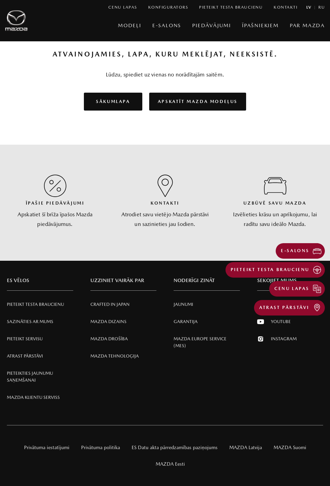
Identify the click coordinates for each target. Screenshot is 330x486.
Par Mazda (307, 25)
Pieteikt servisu (25, 338)
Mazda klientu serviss (33, 397)
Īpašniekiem (260, 25)
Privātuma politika (100, 447)
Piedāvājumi (211, 25)
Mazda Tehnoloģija (114, 356)
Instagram (277, 338)
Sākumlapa (113, 101)
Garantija (186, 321)
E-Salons (166, 25)
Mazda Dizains (108, 321)
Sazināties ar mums (30, 321)
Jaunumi (183, 304)
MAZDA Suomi (290, 447)
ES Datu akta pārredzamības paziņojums (175, 447)
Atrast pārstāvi (25, 356)
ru (321, 7)
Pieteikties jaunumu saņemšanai (30, 377)
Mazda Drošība (109, 338)
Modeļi (129, 25)
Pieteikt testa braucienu (35, 304)
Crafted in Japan (110, 304)
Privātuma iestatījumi (46, 447)
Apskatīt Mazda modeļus (198, 101)
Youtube (274, 321)
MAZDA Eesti (170, 464)
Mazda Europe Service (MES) (200, 342)
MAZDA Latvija (245, 447)
